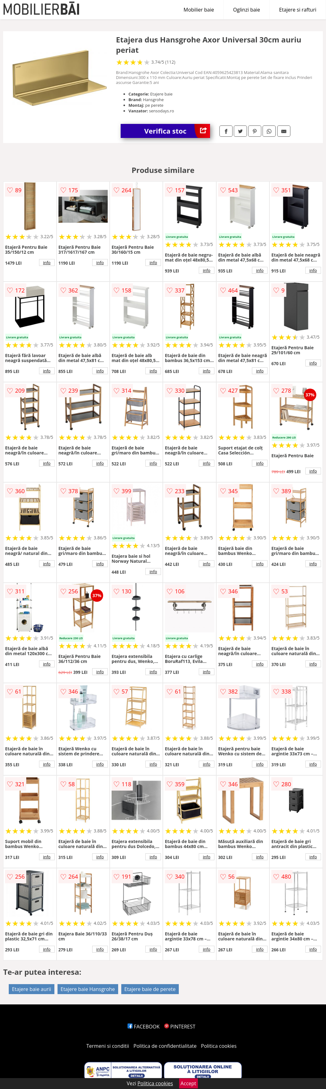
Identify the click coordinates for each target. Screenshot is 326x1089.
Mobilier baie (198, 9)
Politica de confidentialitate (165, 1045)
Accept (188, 1083)
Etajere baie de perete (150, 989)
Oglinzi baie (246, 9)
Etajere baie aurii (31, 989)
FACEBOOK (144, 1026)
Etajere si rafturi (297, 9)
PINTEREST (179, 1026)
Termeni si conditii (107, 1045)
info (47, 262)
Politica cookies (219, 1045)
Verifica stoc (177, 131)
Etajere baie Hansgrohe (88, 989)
